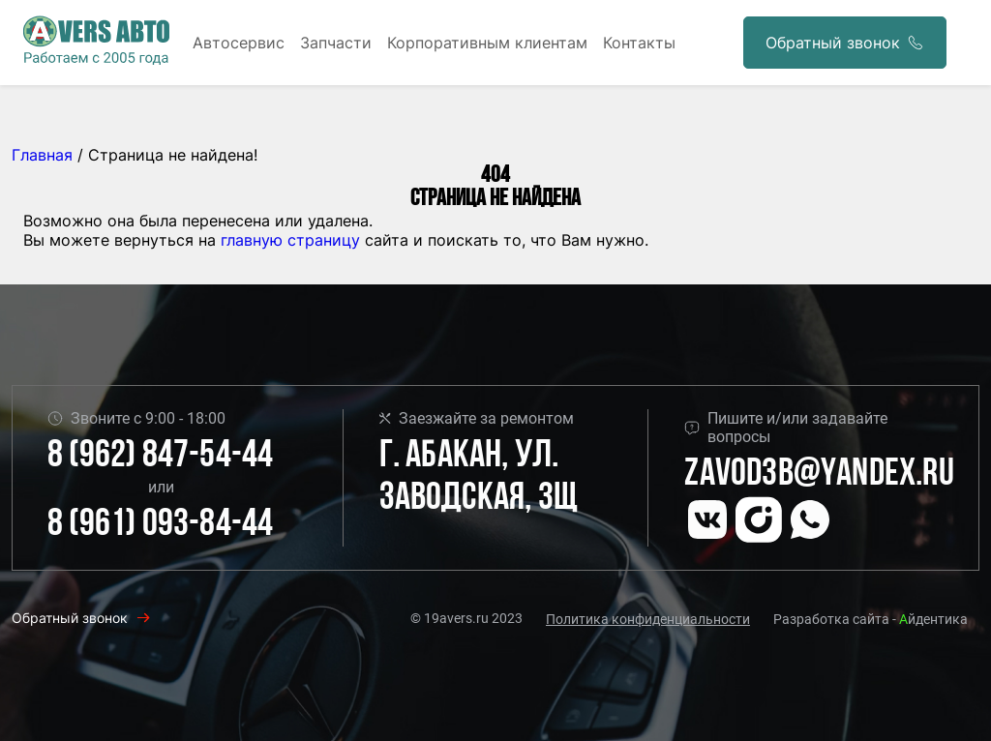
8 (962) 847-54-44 (160, 456)
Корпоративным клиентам (487, 42)
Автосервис (239, 42)
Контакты (639, 42)
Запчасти (336, 42)
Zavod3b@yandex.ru (818, 475)
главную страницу (290, 240)
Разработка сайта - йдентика (870, 619)
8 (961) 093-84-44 (160, 525)
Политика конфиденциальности (648, 619)
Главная (42, 154)
